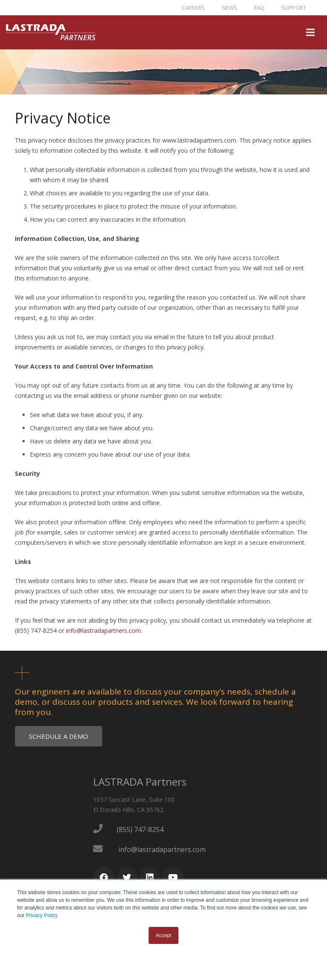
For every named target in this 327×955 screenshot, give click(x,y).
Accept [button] (164, 935)
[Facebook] (104, 877)
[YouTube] (173, 877)
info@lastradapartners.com (103, 630)
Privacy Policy (42, 915)
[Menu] (310, 32)
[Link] (50, 32)
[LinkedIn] (150, 877)
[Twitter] (127, 877)
